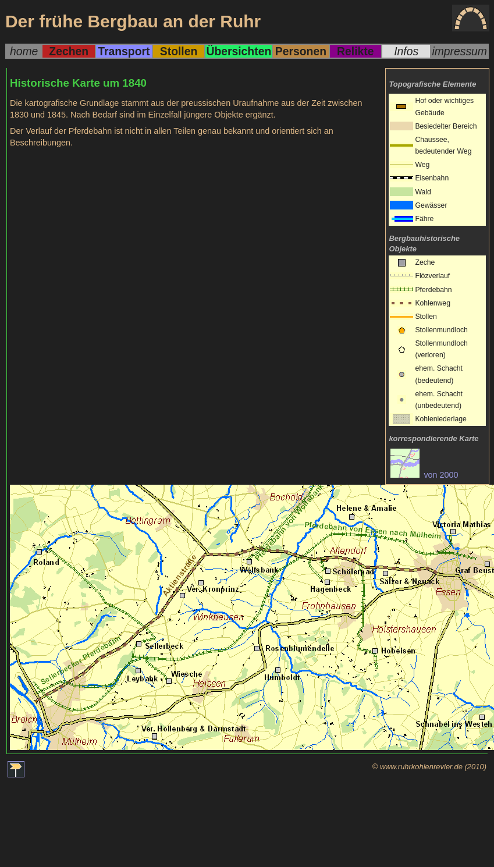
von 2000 (424, 474)
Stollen (178, 51)
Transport (124, 51)
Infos (406, 51)
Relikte (355, 51)
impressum (459, 51)
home (24, 51)
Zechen (68, 51)
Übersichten (238, 51)
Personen (300, 51)
